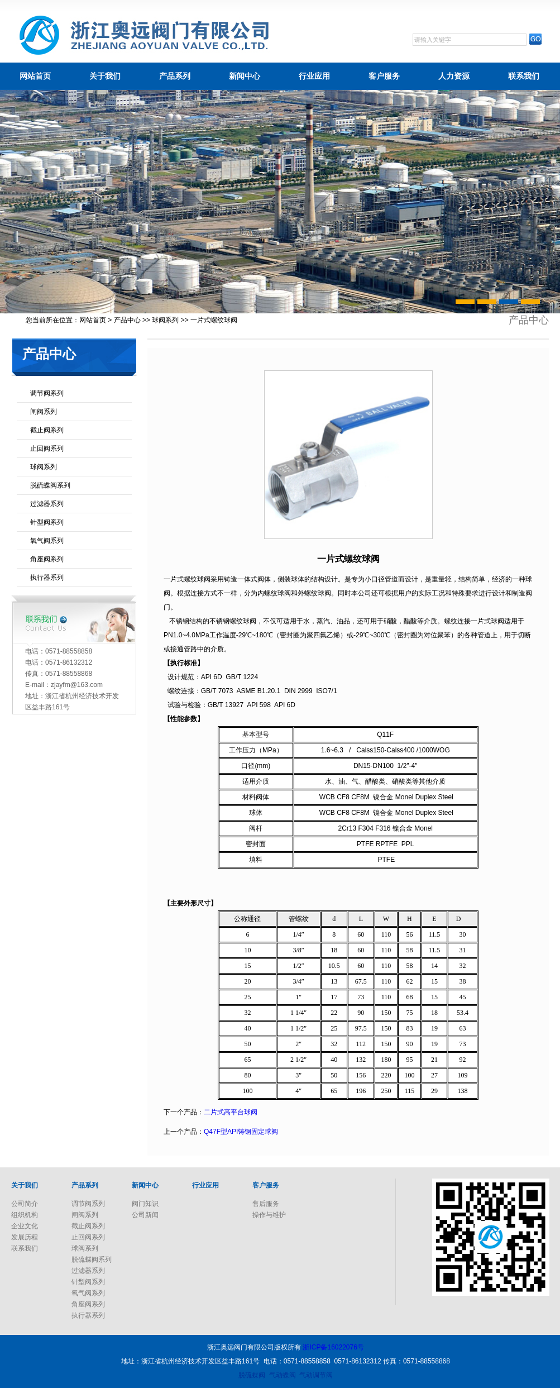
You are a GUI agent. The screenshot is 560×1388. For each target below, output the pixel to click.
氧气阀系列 (47, 541)
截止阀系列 (47, 430)
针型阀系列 (47, 522)
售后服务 (265, 1204)
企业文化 (24, 1226)
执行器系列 (47, 577)
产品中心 (127, 320)
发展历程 (24, 1237)
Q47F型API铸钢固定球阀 (241, 1132)
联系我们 (523, 75)
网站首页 (35, 75)
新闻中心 (244, 75)
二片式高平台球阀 (230, 1112)
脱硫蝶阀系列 (50, 485)
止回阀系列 (47, 448)
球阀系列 (165, 320)
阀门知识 (145, 1204)
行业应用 (314, 75)
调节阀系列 (47, 393)
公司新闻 (145, 1215)
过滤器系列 (47, 504)
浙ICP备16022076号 (333, 1347)
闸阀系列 (43, 412)
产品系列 (174, 75)
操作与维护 (269, 1215)
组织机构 (24, 1215)
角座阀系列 (47, 559)
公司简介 (24, 1204)
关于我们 (105, 75)
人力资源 (454, 75)
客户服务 (384, 75)
